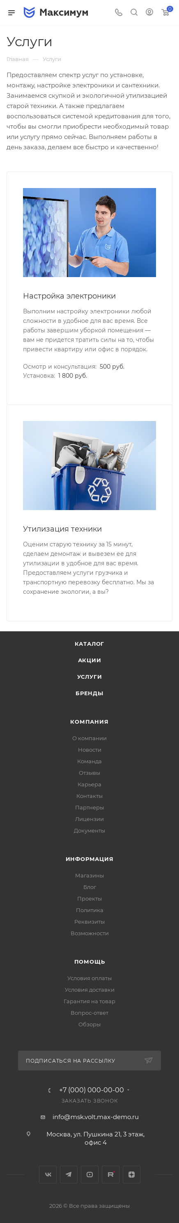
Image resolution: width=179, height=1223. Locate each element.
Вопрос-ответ (89, 1012)
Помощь (89, 961)
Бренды (89, 693)
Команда (89, 761)
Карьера (89, 784)
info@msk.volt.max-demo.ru (96, 1117)
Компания (89, 721)
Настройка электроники (69, 296)
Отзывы (89, 772)
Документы (89, 830)
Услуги (89, 676)
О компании (89, 738)
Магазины (89, 875)
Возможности (90, 933)
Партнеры (89, 807)
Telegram (69, 1174)
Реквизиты (89, 921)
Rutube (110, 1174)
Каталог (90, 643)
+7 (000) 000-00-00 (91, 1090)
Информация (90, 859)
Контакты (89, 796)
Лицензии (89, 819)
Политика (89, 910)
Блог (89, 887)
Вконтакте (48, 1174)
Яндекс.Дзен (131, 1174)
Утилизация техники (62, 529)
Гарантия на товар (89, 1001)
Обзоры (89, 1024)
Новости (89, 749)
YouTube (90, 1174)
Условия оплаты (89, 978)
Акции (89, 660)
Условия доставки (90, 989)
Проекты (89, 898)
